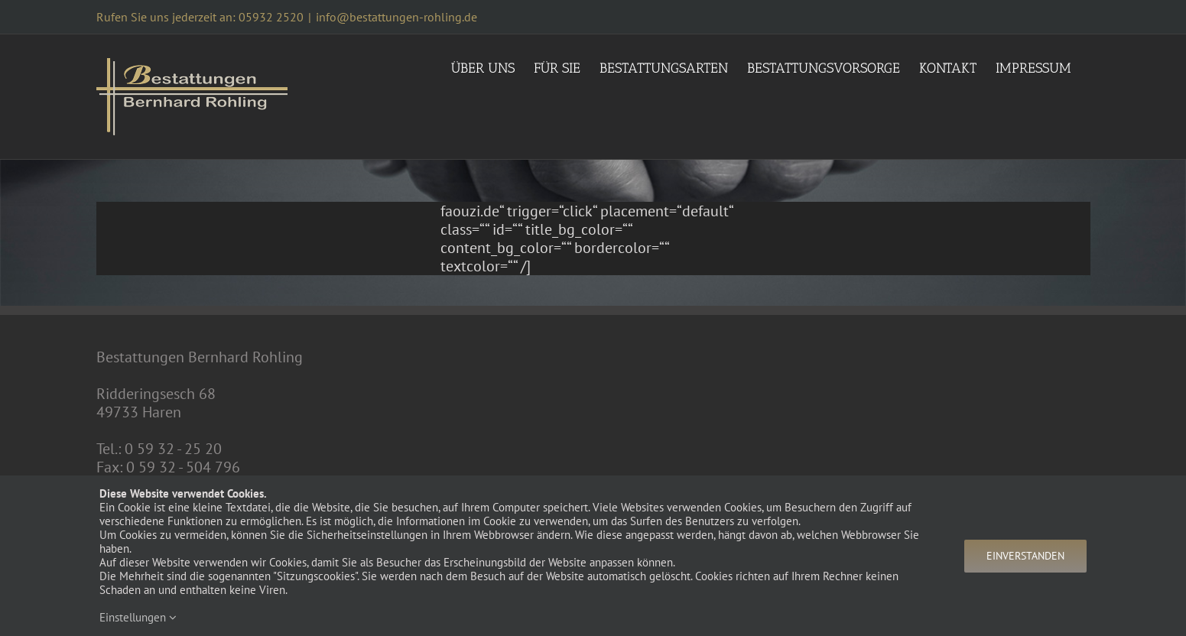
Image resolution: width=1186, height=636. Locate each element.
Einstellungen (138, 617)
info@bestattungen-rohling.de (396, 16)
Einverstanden (1025, 556)
